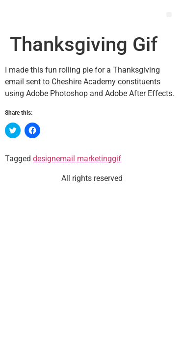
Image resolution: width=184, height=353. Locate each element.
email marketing (84, 158)
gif (116, 158)
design (44, 158)
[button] (169, 14)
